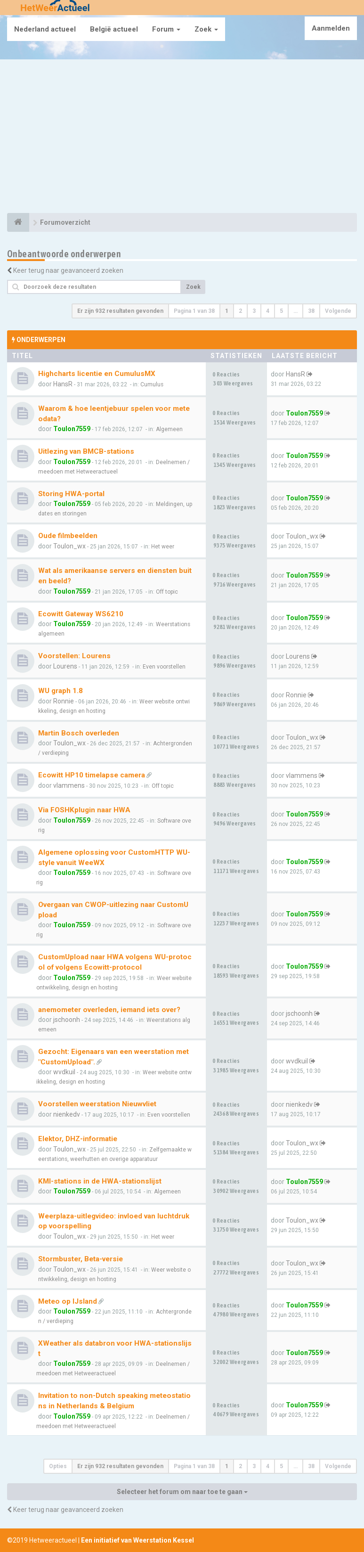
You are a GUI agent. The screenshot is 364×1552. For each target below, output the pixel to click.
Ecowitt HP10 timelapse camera (91, 775)
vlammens (69, 785)
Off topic (167, 591)
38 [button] (311, 311)
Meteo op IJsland (67, 1301)
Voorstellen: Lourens (74, 656)
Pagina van (194, 311)
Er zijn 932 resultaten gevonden (120, 311)
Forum (166, 29)
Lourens (65, 666)
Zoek (206, 29)
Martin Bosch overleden (78, 733)
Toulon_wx (69, 546)
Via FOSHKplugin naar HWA (84, 810)
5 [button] (281, 311)
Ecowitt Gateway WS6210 (80, 614)
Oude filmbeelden (67, 535)
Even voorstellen (164, 666)
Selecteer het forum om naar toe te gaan (182, 1491)
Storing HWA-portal (71, 494)
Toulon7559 (71, 429)
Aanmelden (331, 28)
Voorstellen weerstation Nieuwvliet (97, 1104)
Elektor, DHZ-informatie (77, 1139)
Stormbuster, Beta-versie (80, 1259)
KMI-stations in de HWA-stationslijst (100, 1181)
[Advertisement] (182, 138)
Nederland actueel (45, 29)
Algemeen (169, 429)
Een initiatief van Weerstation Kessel (137, 1540)
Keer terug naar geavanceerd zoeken (68, 270)
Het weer (162, 546)
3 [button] (254, 311)
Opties (58, 1466)
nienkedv (66, 1114)
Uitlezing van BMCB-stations (86, 451)
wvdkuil (64, 1072)
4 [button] (267, 311)
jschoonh (66, 1019)
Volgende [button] (338, 311)
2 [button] (240, 311)
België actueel (114, 29)
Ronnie (63, 701)
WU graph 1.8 (60, 690)
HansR (63, 384)
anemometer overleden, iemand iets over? (109, 1009)
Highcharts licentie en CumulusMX (96, 373)
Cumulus (151, 384)
